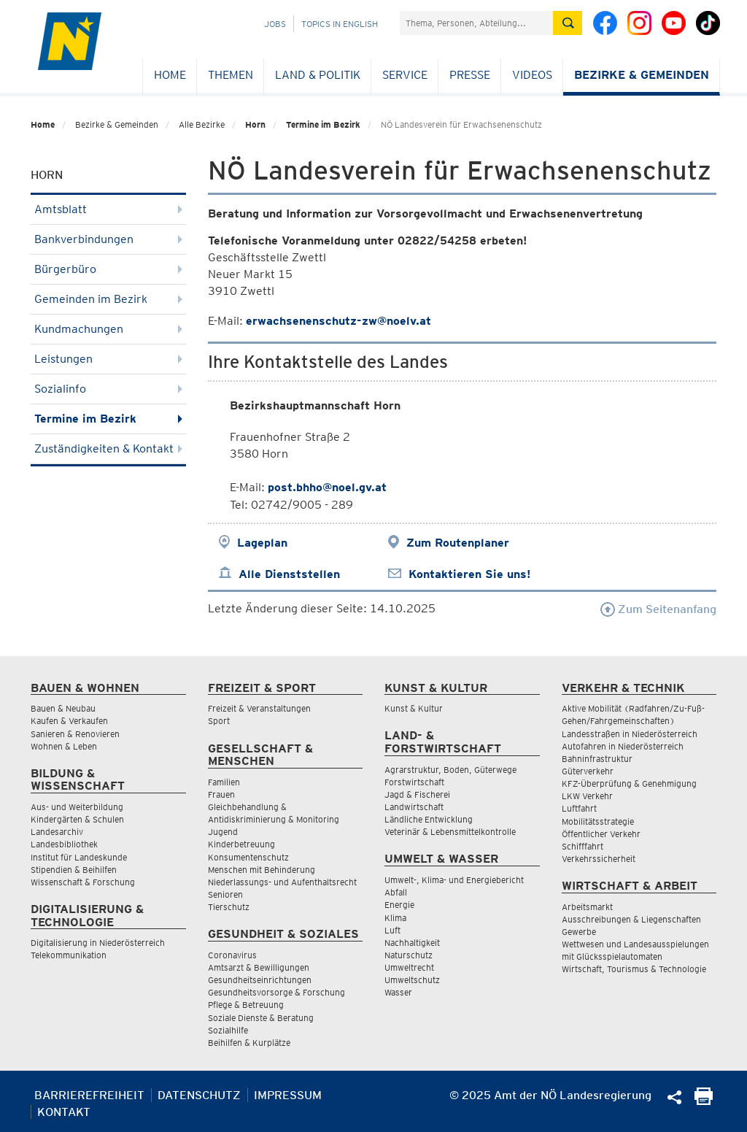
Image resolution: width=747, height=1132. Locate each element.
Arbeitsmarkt (587, 906)
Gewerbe (579, 931)
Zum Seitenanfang (658, 609)
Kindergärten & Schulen (77, 819)
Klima (395, 917)
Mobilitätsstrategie (598, 821)
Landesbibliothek (64, 844)
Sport (219, 720)
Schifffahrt (582, 846)
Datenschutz (199, 1095)
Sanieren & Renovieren (75, 733)
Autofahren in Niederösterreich (623, 746)
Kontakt (63, 1112)
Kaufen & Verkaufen (69, 720)
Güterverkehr (588, 771)
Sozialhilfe (228, 1030)
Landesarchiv (57, 831)
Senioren (225, 894)
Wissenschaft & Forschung (83, 882)
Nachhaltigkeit (412, 942)
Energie (399, 904)
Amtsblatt (108, 209)
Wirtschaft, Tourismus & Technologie (634, 968)
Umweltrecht (409, 967)
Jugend (223, 831)
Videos (532, 75)
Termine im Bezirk (323, 124)
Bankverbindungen (108, 239)
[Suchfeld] (476, 23)
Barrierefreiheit (89, 1095)
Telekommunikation (69, 955)
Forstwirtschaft (414, 782)
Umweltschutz (412, 979)
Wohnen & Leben (64, 746)
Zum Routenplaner (457, 543)
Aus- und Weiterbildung (77, 806)
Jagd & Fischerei (417, 794)
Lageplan (262, 543)
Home (170, 75)
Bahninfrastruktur (597, 758)
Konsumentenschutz (248, 857)
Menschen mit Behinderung (261, 869)
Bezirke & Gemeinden (641, 75)
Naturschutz (408, 955)
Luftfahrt (579, 808)
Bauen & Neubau (63, 708)
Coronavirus (232, 955)
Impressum (288, 1095)
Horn (255, 124)
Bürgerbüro (108, 269)
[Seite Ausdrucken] (703, 1101)
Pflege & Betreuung (246, 1004)
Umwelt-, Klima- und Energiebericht (454, 879)
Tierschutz (228, 906)
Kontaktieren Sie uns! (469, 574)
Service (404, 75)
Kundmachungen (108, 329)
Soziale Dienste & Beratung (261, 1017)
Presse (469, 75)
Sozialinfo (108, 389)
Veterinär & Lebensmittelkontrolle (450, 831)
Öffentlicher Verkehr (601, 833)
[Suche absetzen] (567, 23)
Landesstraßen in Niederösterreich (629, 733)
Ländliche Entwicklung (428, 819)
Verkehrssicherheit (598, 858)
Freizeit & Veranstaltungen (259, 708)
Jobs (275, 23)
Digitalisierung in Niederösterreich (98, 942)
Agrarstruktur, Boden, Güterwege (450, 769)
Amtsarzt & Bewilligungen (258, 967)
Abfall (395, 892)
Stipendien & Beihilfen (74, 869)
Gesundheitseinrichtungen (259, 979)
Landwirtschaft (414, 806)
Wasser (398, 992)
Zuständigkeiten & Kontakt (108, 448)
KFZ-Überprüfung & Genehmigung (629, 783)
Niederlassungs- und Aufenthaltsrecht (282, 882)
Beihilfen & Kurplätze (249, 1042)
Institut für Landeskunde (79, 857)
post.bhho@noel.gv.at (327, 487)
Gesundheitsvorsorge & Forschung (276, 992)
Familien (224, 782)
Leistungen (108, 359)
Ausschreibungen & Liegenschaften (631, 919)
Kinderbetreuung (241, 844)
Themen (230, 75)
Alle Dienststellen (289, 574)
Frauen (221, 794)
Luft (392, 930)
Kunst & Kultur (413, 708)
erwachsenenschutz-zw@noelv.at (338, 321)
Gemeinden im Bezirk (108, 299)
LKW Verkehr (587, 795)
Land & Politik (317, 75)
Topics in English (339, 23)
